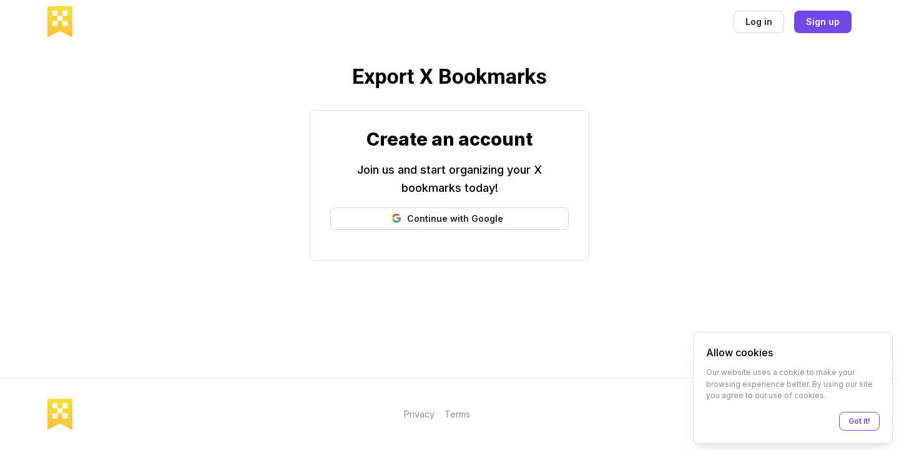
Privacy (419, 414)
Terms (457, 414)
